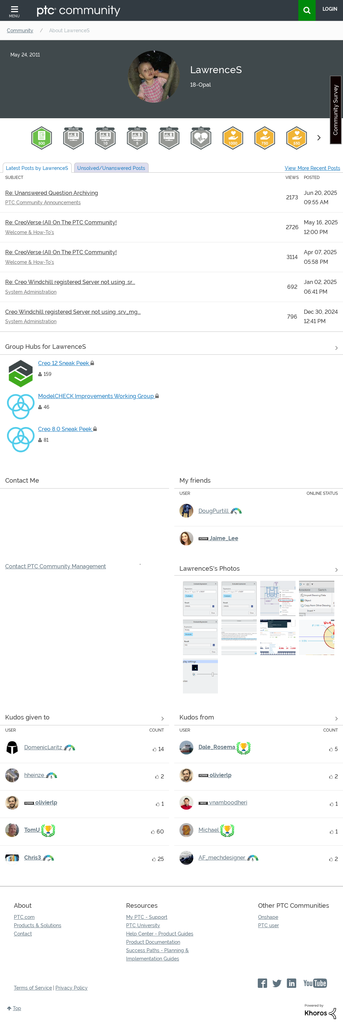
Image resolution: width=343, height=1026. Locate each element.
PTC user (268, 925)
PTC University (143, 925)
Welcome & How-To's (29, 232)
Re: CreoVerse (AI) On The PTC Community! (61, 222)
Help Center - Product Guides (159, 934)
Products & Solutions (37, 925)
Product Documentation (153, 942)
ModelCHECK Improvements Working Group (98, 396)
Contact (23, 934)
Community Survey (335, 110)
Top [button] (17, 1008)
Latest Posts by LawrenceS (37, 168)
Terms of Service (33, 987)
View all (84, 719)
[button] (200, 598)
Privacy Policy (71, 987)
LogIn (330, 9)
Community (20, 30)
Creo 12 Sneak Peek (66, 363)
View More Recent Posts (312, 168)
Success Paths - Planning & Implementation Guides (157, 955)
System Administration (30, 292)
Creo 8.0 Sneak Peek (67, 429)
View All (171, 348)
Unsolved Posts (111, 168)
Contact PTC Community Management (55, 566)
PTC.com (24, 917)
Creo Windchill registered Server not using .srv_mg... (73, 312)
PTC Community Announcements (43, 202)
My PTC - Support (146, 917)
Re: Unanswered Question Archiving (51, 193)
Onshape (268, 917)
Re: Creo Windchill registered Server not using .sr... (70, 282)
